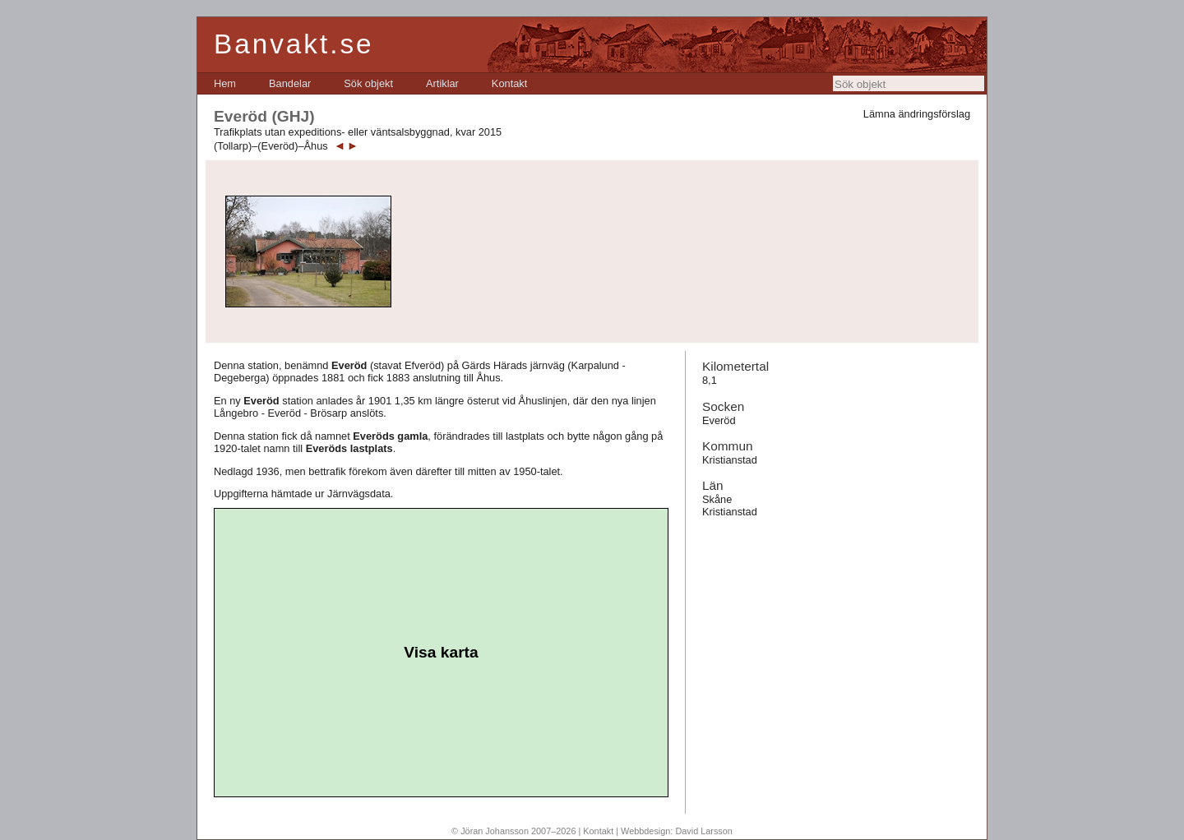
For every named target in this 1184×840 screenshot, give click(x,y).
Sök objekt (368, 83)
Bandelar (290, 83)
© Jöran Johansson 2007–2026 (513, 831)
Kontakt (509, 83)
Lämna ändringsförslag (916, 114)
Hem (225, 83)
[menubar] (370, 83)
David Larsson (704, 831)
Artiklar (442, 83)
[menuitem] (224, 83)
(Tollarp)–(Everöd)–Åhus (271, 146)
